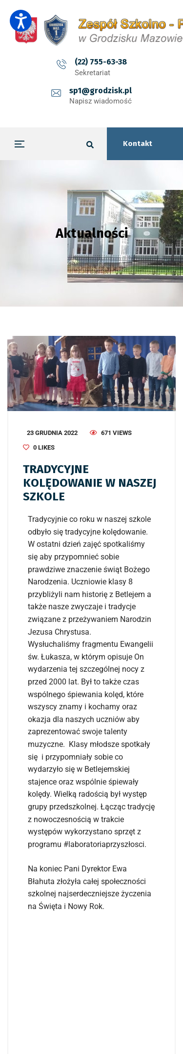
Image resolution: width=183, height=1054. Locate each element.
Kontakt (137, 143)
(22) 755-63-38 (101, 61)
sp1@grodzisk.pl (100, 90)
